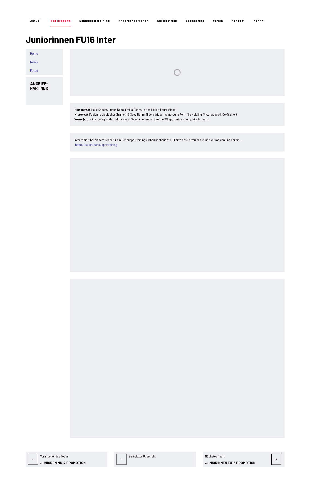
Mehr (259, 20)
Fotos (34, 70)
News (34, 62)
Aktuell (36, 20)
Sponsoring (195, 20)
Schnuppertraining (94, 20)
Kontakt (238, 20)
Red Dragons (60, 20)
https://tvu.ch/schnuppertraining (96, 145)
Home (34, 53)
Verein (218, 20)
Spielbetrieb (167, 20)
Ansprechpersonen (134, 20)
